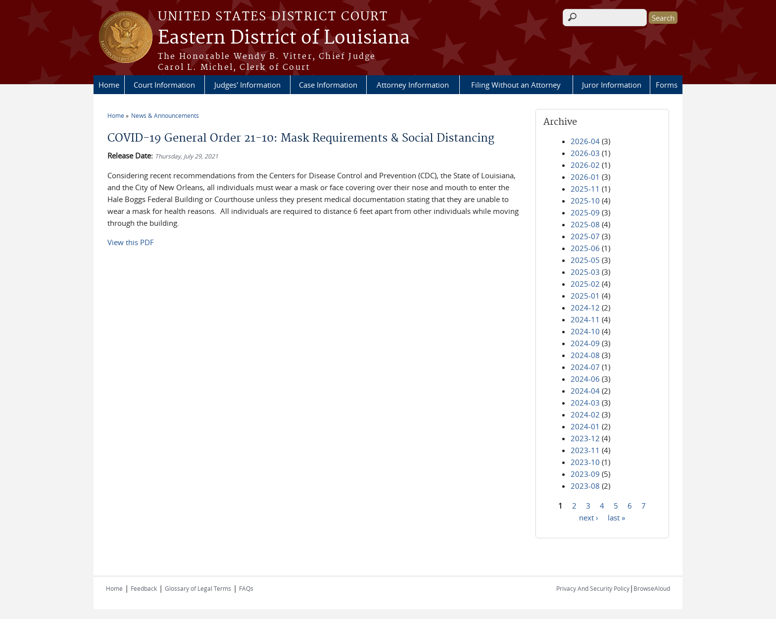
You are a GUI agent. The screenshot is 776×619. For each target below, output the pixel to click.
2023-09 (585, 474)
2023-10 (585, 462)
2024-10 (585, 331)
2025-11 (585, 189)
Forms (667, 85)
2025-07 (585, 236)
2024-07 (585, 367)
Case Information (328, 85)
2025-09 (585, 212)
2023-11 (585, 450)
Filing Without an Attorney (516, 85)
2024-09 (585, 343)
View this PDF (130, 242)
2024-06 (585, 379)
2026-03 (585, 153)
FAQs (246, 588)
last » (616, 517)
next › (588, 517)
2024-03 (585, 403)
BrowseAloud (651, 588)
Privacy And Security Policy (593, 588)
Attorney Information (413, 85)
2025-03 (585, 272)
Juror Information (611, 85)
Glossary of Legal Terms (198, 588)
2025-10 (585, 201)
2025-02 (585, 284)
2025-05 (585, 260)
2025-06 (585, 248)
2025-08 (585, 224)
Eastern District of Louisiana (284, 38)
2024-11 (585, 319)
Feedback (144, 588)
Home (108, 85)
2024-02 (585, 414)
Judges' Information (247, 85)
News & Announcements (165, 115)
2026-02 (585, 165)
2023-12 (585, 438)
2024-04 (585, 391)
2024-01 (585, 426)
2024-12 (585, 307)
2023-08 (585, 486)
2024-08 (585, 355)
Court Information (164, 85)
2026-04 (585, 141)
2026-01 (585, 177)
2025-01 (585, 296)
